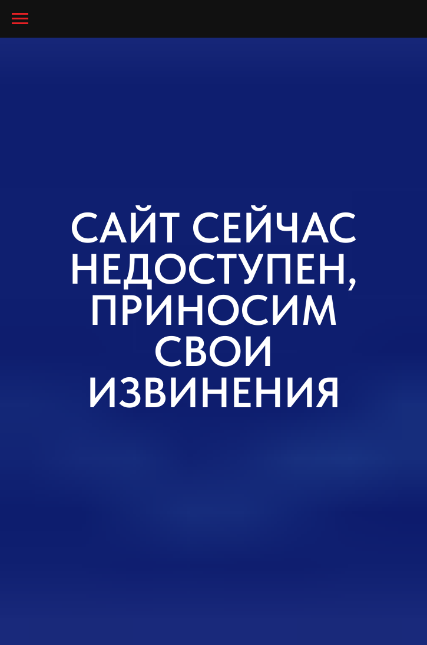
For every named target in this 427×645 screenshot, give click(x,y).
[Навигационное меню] (20, 19)
